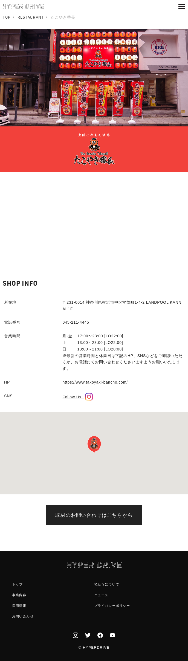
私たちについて (106, 584)
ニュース (101, 595)
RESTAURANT (31, 17)
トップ (17, 584)
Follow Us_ (77, 397)
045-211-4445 (75, 322)
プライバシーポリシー (112, 606)
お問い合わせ (23, 616)
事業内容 (19, 595)
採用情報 (19, 606)
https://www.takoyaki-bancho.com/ (95, 382)
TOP (7, 17)
